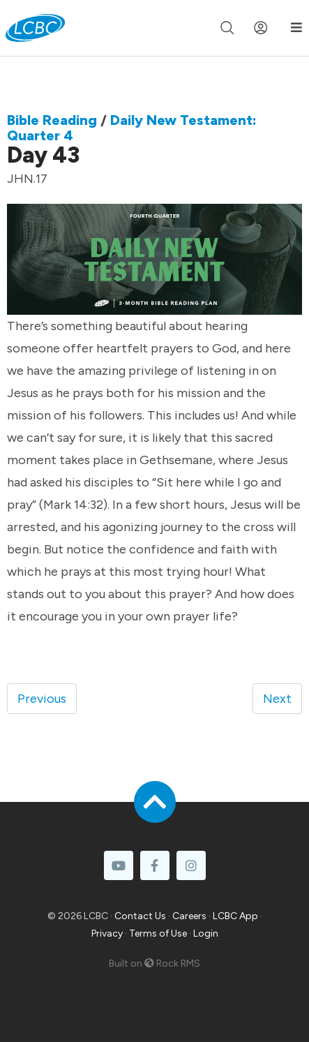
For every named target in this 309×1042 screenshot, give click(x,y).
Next (277, 698)
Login (205, 933)
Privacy (107, 933)
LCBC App (235, 916)
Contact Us (140, 916)
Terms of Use (158, 933)
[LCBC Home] (35, 28)
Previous (41, 698)
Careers (189, 916)
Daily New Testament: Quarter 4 (132, 128)
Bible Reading (52, 120)
